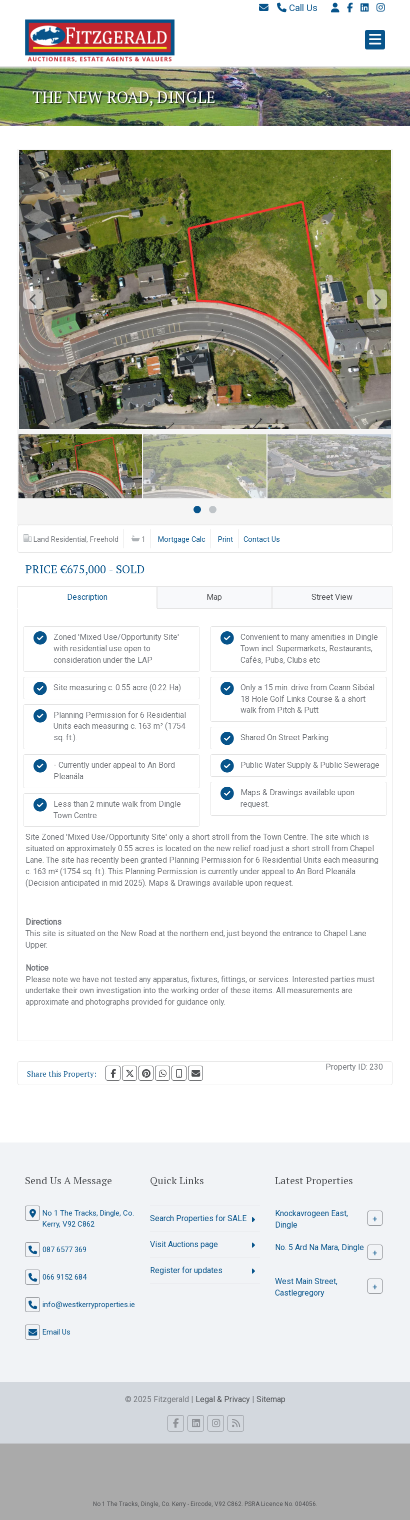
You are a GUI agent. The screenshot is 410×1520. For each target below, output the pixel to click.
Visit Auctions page (184, 1244)
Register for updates (186, 1270)
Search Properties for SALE (198, 1218)
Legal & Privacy (223, 1399)
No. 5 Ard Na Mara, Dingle (319, 1247)
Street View (332, 597)
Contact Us (262, 539)
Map (214, 597)
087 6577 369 (64, 1249)
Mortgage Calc (182, 539)
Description (87, 597)
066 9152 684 (64, 1277)
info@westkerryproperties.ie (88, 1304)
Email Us (56, 1332)
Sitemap (271, 1399)
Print (225, 539)
